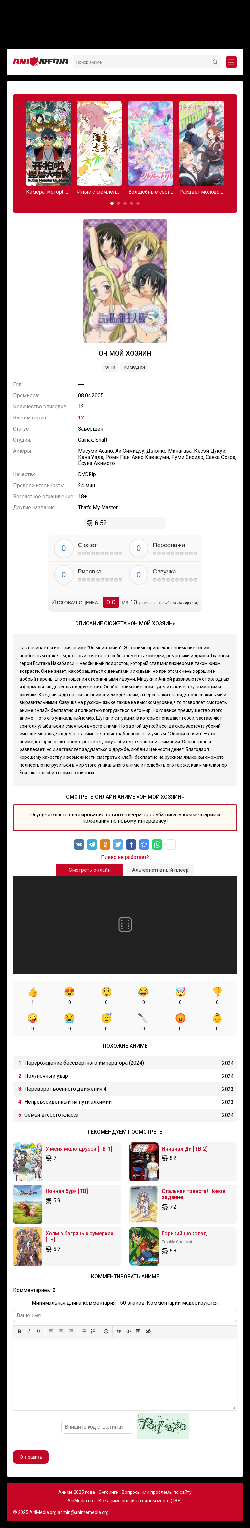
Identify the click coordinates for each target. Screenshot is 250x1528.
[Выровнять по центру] (61, 1331)
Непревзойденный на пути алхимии (68, 1102)
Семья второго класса (51, 1115)
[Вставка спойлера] (138, 1331)
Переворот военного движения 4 (65, 1089)
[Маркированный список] (84, 1331)
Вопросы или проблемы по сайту (157, 1492)
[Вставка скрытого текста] (148, 1331)
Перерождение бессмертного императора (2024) (84, 1063)
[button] (112, 203)
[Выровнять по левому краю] (51, 1331)
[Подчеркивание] (39, 1331)
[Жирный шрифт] (19, 1331)
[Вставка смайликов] (106, 1331)
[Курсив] (29, 1331)
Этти (110, 367)
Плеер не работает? (125, 857)
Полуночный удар (46, 1076)
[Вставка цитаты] (119, 1331)
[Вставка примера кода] (128, 1331)
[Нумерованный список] (93, 1331)
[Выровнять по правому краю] (71, 1331)
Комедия (134, 367)
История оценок (181, 602)
